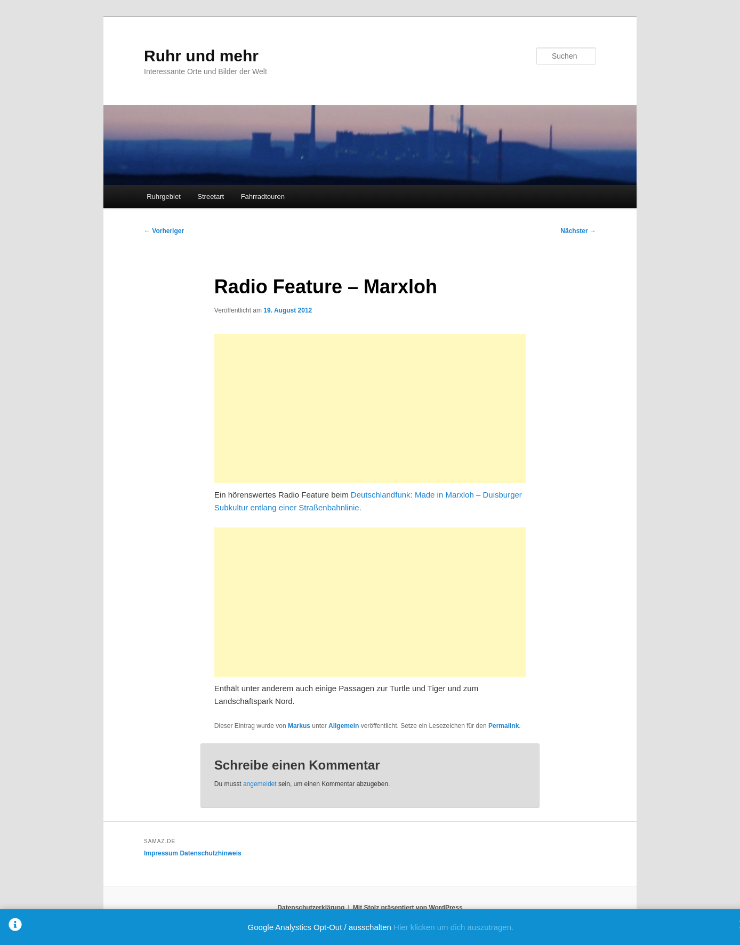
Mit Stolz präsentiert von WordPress (408, 907)
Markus (299, 726)
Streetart (210, 197)
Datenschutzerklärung (310, 907)
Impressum (161, 853)
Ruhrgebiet (164, 197)
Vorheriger (164, 231)
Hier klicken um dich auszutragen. (453, 927)
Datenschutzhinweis (210, 853)
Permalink (503, 726)
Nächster (578, 231)
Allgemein (343, 726)
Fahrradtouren (263, 197)
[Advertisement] (370, 408)
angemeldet (260, 784)
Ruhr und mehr (201, 56)
